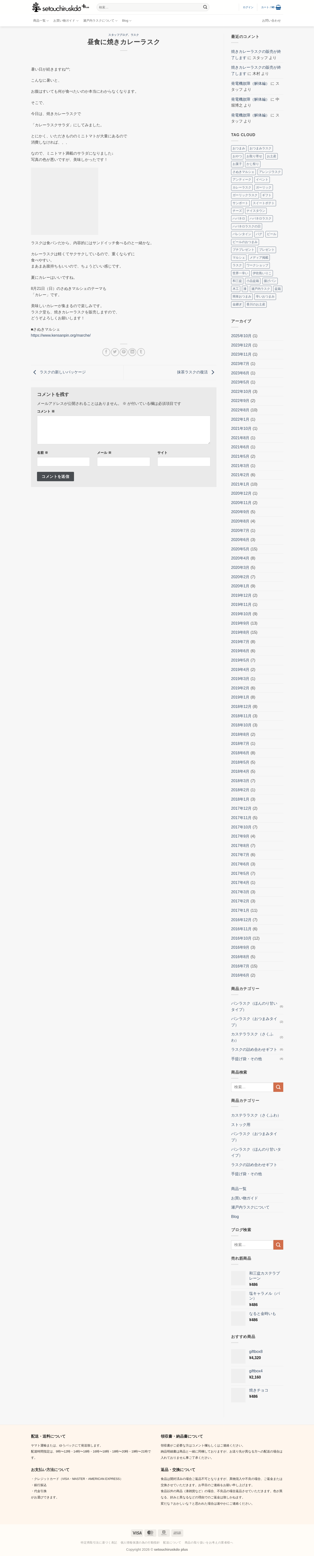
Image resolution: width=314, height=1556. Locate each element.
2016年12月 (241, 920)
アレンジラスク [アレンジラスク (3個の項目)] (270, 172)
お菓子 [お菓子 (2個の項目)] (237, 164)
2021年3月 (240, 466)
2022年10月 (241, 391)
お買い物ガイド (65, 20)
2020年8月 (240, 521)
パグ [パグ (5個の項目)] (259, 234)
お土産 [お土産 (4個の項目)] (271, 156)
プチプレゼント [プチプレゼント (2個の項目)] (243, 249)
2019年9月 (240, 623)
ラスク (135, 34)
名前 (42, 453)
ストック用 (240, 1125)
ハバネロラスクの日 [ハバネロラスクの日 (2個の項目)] (247, 226)
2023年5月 (240, 382)
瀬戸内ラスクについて (100, 20)
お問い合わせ (271, 20)
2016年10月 (241, 938)
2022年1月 (240, 419)
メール (104, 453)
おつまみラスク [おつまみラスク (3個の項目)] (260, 148)
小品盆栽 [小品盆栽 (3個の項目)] (252, 281)
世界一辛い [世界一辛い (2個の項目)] (240, 273)
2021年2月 (240, 475)
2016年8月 (240, 957)
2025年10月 (241, 336)
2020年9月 (240, 512)
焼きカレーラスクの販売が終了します (256, 54)
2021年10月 (241, 428)
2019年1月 (240, 697)
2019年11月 (241, 604)
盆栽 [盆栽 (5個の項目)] (278, 289)
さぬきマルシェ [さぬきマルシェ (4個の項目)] (243, 172)
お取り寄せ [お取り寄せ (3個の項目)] (254, 156)
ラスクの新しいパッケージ (58, 372)
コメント (46, 411)
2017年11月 (241, 818)
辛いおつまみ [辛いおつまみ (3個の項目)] (265, 296)
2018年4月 (240, 771)
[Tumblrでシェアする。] (141, 352)
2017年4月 (240, 883)
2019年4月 (240, 670)
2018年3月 (240, 781)
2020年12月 (241, 493)
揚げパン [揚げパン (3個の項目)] (270, 281)
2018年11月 (241, 716)
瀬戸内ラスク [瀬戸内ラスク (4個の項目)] (260, 289)
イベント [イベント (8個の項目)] (262, 179)
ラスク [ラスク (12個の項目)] (237, 265)
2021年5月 (240, 456)
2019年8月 (240, 632)
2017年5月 (240, 873)
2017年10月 (241, 827)
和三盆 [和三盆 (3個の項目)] (237, 281)
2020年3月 (240, 567)
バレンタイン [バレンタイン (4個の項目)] (242, 234)
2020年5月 (240, 549)
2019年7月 (240, 642)
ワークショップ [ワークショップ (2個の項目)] (257, 265)
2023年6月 (240, 373)
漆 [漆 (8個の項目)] (244, 289)
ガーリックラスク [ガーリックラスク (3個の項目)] (245, 195)
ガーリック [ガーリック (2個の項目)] (263, 187)
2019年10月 (241, 614)
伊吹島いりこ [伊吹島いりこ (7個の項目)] (262, 273)
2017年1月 (240, 910)
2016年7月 (240, 966)
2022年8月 (240, 410)
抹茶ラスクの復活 (196, 372)
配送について (172, 1542)
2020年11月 (241, 503)
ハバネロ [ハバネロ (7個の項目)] (239, 218)
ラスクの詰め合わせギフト (254, 1049)
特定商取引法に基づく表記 (99, 1542)
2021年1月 (240, 484)
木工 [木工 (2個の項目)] (236, 289)
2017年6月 (240, 864)
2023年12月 (241, 345)
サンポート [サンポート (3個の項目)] (240, 203)
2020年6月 (240, 540)
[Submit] (205, 7)
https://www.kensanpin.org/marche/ (61, 335)
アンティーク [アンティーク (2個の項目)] (242, 179)
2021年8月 (240, 438)
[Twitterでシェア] (115, 352)
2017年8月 (240, 846)
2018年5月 (240, 762)
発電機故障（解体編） (250, 83)
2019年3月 (240, 679)
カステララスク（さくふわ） (252, 1037)
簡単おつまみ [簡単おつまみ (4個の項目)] (242, 296)
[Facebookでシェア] (106, 352)
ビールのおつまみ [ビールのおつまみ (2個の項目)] (245, 242)
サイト (162, 453)
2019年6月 (240, 651)
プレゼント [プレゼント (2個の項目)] (267, 249)
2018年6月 (240, 753)
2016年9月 (240, 947)
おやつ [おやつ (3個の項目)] (237, 156)
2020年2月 (240, 577)
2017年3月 (240, 892)
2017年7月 (240, 855)
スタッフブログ (118, 34)
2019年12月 (241, 595)
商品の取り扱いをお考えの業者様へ (209, 1542)
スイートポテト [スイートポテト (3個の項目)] (264, 203)
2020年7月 (240, 531)
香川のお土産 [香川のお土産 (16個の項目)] (255, 304)
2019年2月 (240, 688)
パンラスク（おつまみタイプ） (254, 1022)
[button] (248, 7)
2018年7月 (240, 744)
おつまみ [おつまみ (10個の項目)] (239, 148)
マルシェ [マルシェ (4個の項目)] (239, 257)
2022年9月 (240, 401)
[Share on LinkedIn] (132, 352)
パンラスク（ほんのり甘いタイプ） (254, 1006)
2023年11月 (241, 354)
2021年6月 (240, 447)
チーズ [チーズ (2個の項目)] (237, 211)
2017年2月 (240, 901)
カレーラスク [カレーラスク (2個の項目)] (242, 187)
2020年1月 (240, 586)
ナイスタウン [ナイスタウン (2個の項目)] (255, 211)
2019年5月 (240, 660)
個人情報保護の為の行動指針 (140, 1542)
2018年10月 (241, 725)
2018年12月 (241, 707)
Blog (126, 20)
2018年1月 (240, 799)
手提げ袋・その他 (246, 1059)
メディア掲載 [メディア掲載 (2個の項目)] (259, 257)
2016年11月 (241, 929)
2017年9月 (240, 836)
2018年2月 (240, 790)
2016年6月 (240, 975)
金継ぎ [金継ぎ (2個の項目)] (237, 304)
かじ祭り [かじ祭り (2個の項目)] (252, 164)
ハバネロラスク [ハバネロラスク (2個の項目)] (260, 218)
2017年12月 (241, 808)
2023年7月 (240, 364)
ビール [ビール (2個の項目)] (271, 234)
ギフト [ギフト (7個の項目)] (266, 195)
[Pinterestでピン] (124, 352)
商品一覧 (41, 20)
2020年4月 (240, 558)
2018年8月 (240, 734)
